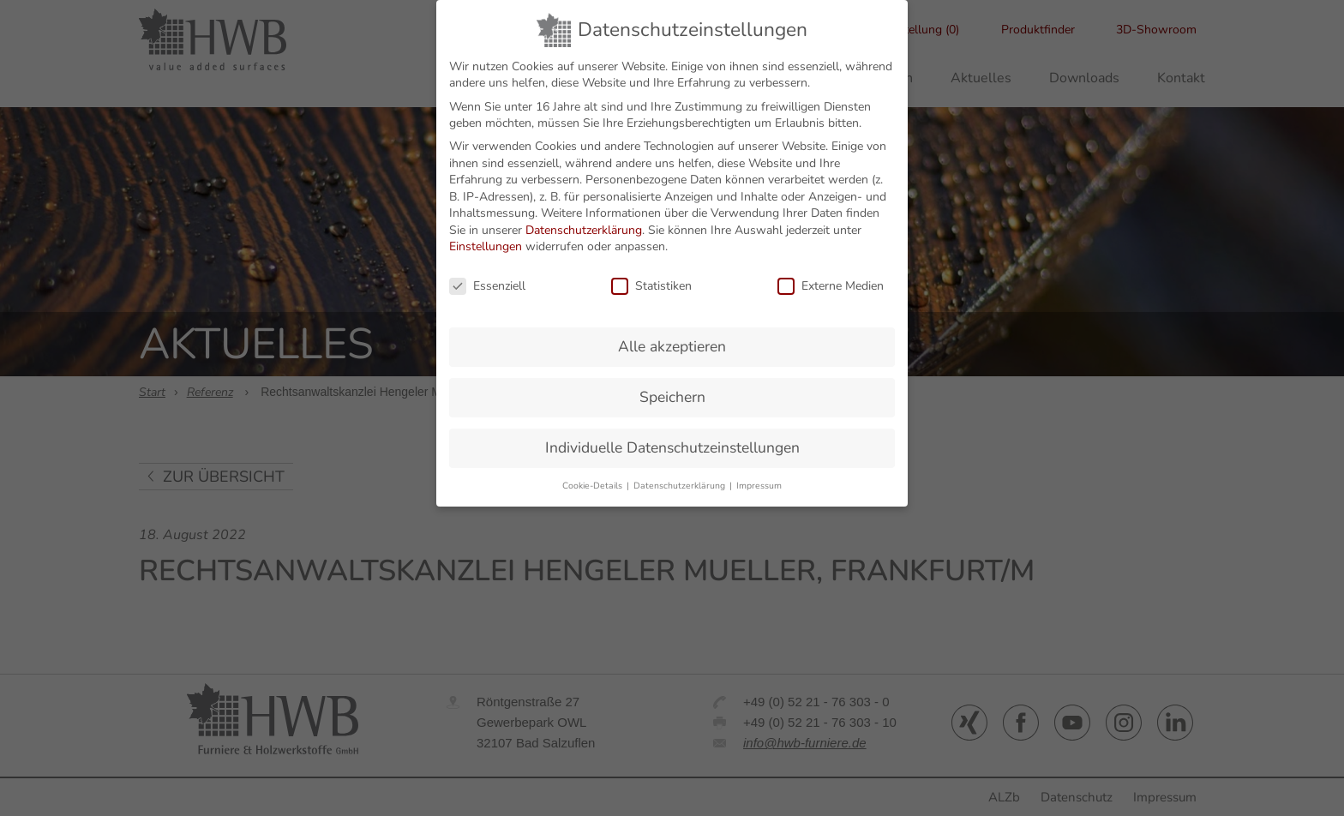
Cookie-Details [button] (593, 472)
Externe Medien (830, 274)
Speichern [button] (672, 384)
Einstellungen (485, 234)
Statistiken (651, 274)
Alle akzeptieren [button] (672, 334)
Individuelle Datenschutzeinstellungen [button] (672, 434)
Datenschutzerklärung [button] (680, 472)
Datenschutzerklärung (583, 217)
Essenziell (487, 274)
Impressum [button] (759, 472)
